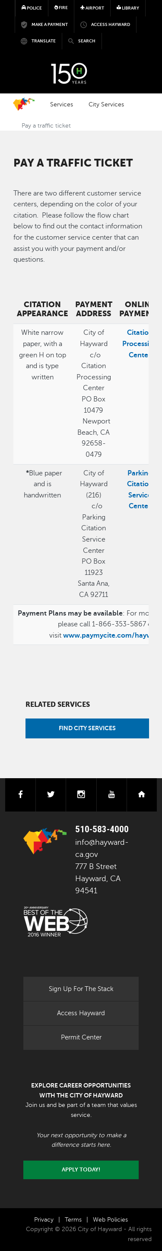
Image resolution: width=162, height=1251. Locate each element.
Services (61, 104)
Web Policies (110, 1219)
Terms (73, 1219)
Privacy (44, 1219)
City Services (106, 104)
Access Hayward (81, 1013)
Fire (61, 7)
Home (24, 104)
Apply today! (81, 1170)
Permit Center (81, 1037)
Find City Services (87, 728)
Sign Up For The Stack (81, 989)
